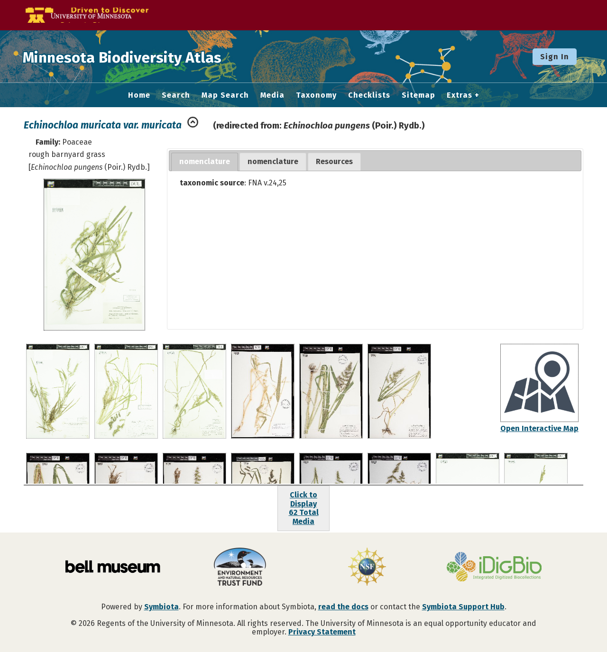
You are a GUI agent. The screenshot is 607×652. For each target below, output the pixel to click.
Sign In (554, 56)
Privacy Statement (322, 631)
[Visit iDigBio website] (494, 567)
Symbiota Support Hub (463, 606)
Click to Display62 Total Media (304, 507)
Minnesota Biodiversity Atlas (147, 56)
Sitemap (418, 95)
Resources (334, 161)
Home (139, 95)
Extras (459, 95)
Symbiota (161, 606)
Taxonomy (316, 95)
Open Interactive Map (539, 428)
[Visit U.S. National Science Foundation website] (367, 568)
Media (272, 95)
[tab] (204, 162)
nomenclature (204, 161)
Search (176, 95)
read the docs (343, 606)
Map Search (225, 95)
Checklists (369, 95)
